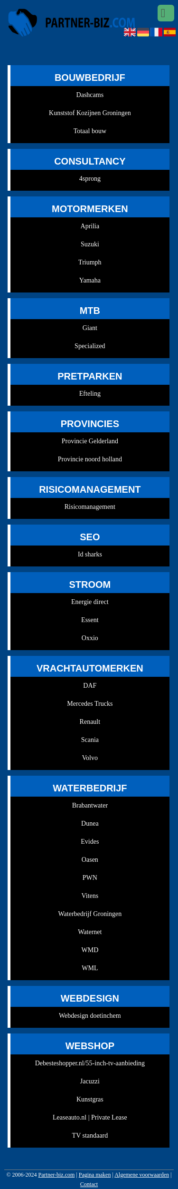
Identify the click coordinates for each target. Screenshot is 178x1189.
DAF (89, 685)
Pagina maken (95, 1174)
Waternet (90, 932)
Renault (90, 721)
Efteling (90, 393)
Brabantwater (90, 805)
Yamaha (90, 280)
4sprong (90, 178)
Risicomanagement (90, 506)
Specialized (90, 346)
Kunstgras (89, 1099)
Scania (90, 739)
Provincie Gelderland (90, 441)
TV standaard (90, 1135)
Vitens (90, 895)
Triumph (90, 262)
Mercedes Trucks (89, 703)
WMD (89, 950)
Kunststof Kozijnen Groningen (90, 113)
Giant (90, 327)
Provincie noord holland (90, 459)
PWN (90, 877)
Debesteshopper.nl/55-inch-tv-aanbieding (90, 1063)
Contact (89, 1184)
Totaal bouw (90, 131)
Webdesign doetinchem (90, 1015)
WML (90, 968)
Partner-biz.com (56, 1174)
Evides (90, 841)
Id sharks (90, 554)
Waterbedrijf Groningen (90, 913)
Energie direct (90, 601)
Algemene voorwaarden (141, 1174)
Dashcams (90, 94)
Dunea (90, 823)
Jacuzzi (90, 1081)
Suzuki (90, 244)
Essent (90, 620)
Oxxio (90, 638)
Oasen (90, 859)
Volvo (90, 757)
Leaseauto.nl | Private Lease (90, 1117)
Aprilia (90, 226)
